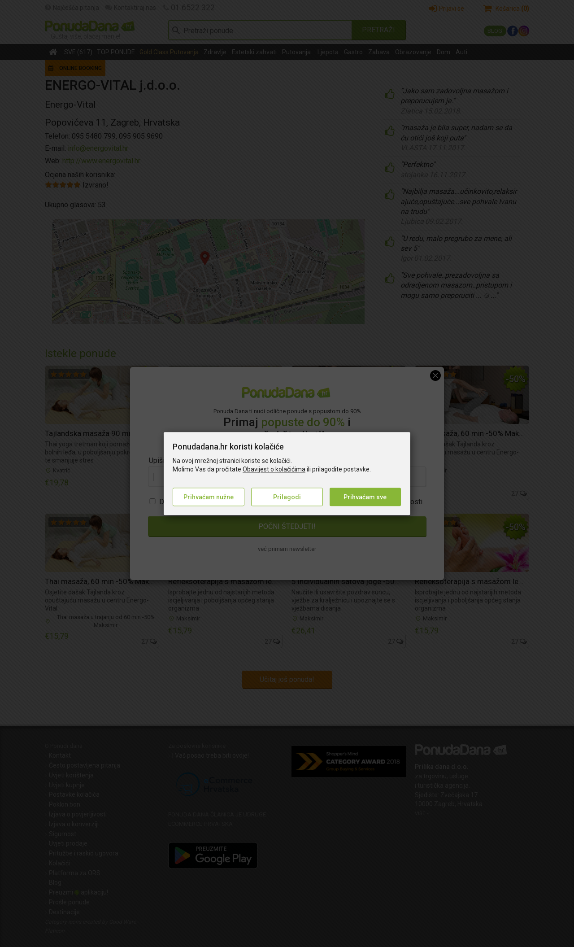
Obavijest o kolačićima (274, 469)
